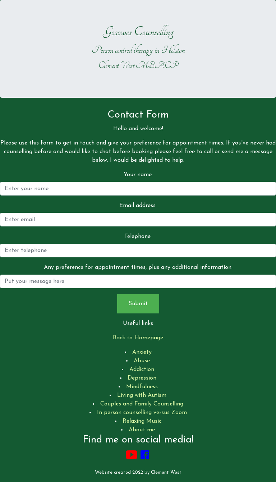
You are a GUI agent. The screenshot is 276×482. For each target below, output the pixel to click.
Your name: (138, 175)
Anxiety (142, 352)
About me (142, 430)
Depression (142, 378)
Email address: (138, 205)
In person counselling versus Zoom (142, 413)
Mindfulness (142, 387)
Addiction (141, 369)
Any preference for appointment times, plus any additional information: (138, 267)
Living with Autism (141, 395)
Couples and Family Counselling (141, 404)
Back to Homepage (138, 338)
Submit (138, 304)
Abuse (142, 361)
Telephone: (138, 236)
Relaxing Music (142, 421)
